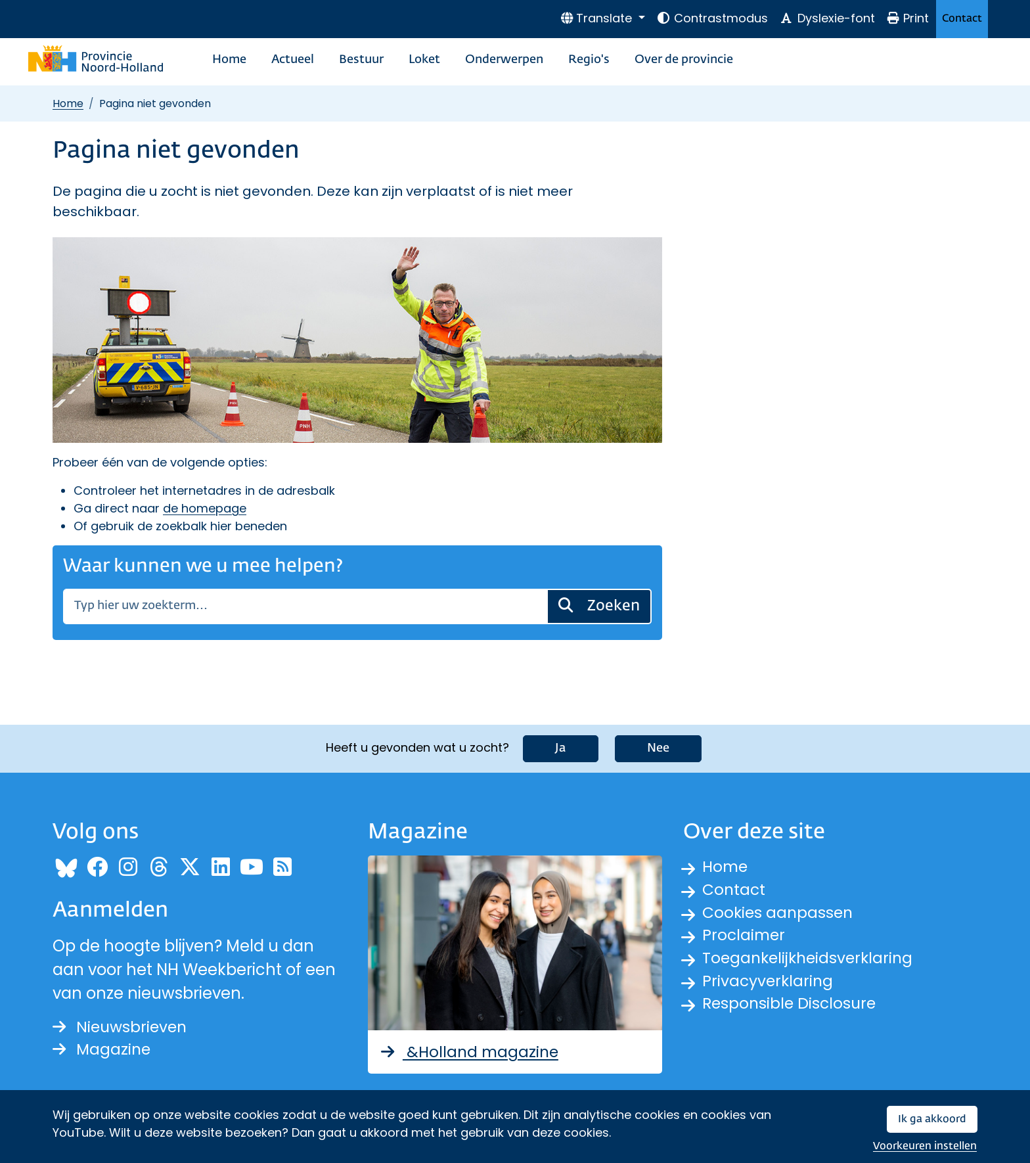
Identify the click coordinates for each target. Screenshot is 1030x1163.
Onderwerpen (504, 60)
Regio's (589, 60)
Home (229, 60)
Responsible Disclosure (791, 1008)
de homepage (204, 508)
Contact (962, 19)
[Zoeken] (305, 606)
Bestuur (361, 60)
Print (907, 18)
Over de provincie (684, 60)
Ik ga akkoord (932, 1119)
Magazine (103, 1049)
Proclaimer (745, 937)
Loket (424, 60)
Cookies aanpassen (779, 913)
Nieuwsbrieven (122, 1026)
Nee (658, 748)
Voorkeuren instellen (925, 1146)
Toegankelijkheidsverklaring (810, 961)
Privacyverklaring (769, 984)
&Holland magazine (470, 1051)
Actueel (292, 60)
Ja (560, 748)
